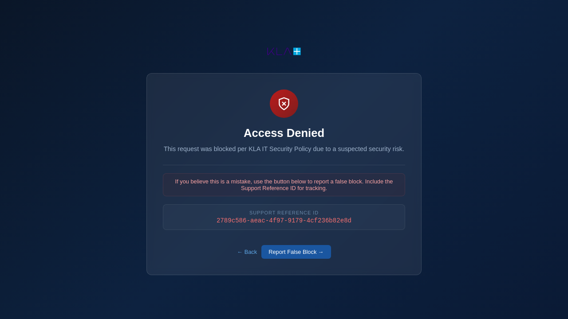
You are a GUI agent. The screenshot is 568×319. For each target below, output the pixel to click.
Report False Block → (295, 252)
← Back (247, 252)
